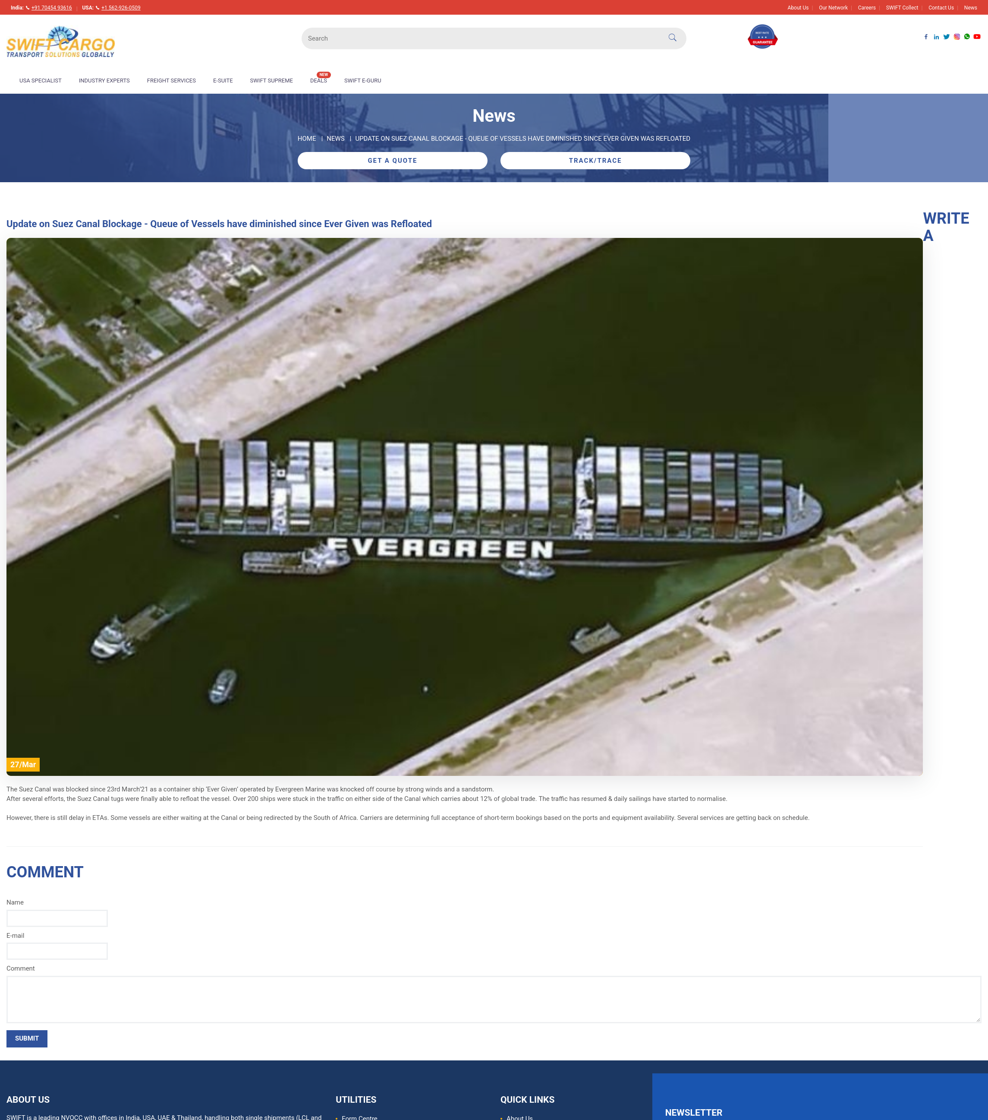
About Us (798, 8)
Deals (320, 78)
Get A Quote (392, 161)
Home (307, 138)
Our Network (833, 8)
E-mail (15, 936)
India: (41, 8)
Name (15, 902)
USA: (111, 8)
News (970, 8)
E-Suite (223, 80)
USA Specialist (40, 80)
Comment (20, 968)
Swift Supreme (271, 80)
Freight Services (171, 80)
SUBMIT (27, 1038)
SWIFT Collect (902, 8)
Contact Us (941, 8)
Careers (867, 8)
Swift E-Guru (362, 80)
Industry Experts (104, 80)
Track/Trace (595, 161)
